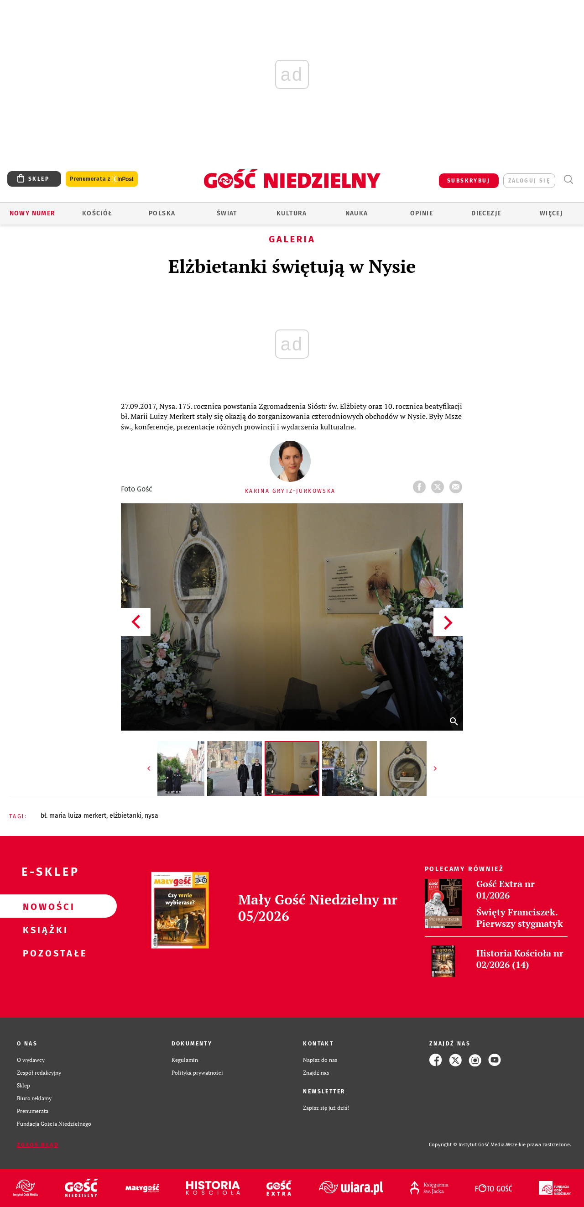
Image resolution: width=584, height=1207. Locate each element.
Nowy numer (33, 213)
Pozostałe (44, 953)
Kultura (291, 213)
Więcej (551, 213)
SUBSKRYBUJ (468, 181)
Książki (44, 930)
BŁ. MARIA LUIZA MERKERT (73, 816)
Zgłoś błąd (38, 1145)
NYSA (151, 816)
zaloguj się (529, 181)
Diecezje (486, 213)
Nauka (356, 213)
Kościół (97, 213)
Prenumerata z (102, 179)
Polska (162, 213)
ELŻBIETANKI (125, 816)
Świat (227, 213)
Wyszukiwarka (568, 179)
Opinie (421, 213)
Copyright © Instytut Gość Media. (467, 1145)
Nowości (44, 906)
